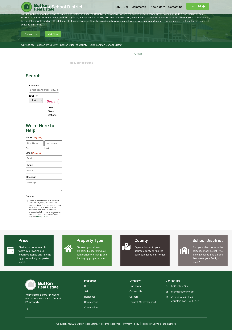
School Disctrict (207, 240)
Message (31, 177)
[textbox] (44, 90)
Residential (90, 296)
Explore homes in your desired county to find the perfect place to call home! (149, 251)
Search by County (47, 44)
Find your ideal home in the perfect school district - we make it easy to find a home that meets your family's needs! (207, 254)
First (28, 148)
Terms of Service (151, 323)
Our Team (135, 286)
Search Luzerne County (73, 44)
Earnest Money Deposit (142, 302)
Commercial (139, 6)
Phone (29, 165)
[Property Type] (68, 248)
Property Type (89, 240)
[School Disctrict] (184, 250)
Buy (118, 6)
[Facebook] (27, 309)
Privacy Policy (41, 217)
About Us (158, 6)
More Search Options (52, 111)
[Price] (10, 250)
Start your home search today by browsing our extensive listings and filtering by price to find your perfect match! (34, 254)
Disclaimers (169, 323)
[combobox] (44, 90)
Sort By (33, 96)
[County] (126, 246)
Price (23, 240)
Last (46, 148)
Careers (133, 296)
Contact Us (175, 6)
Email (34, 153)
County (141, 240)
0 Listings (137, 54)
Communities (91, 307)
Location (34, 85)
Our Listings (27, 44)
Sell (126, 6)
